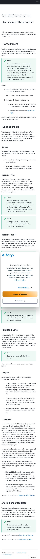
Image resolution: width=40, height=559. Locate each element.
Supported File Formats (27, 495)
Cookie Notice (21, 553)
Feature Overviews (8, 17)
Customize (20, 301)
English (33, 557)
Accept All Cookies (20, 294)
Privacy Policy (20, 280)
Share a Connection (25, 539)
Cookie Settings (23, 288)
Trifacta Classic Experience (15, 15)
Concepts (28, 15)
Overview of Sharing (26, 535)
